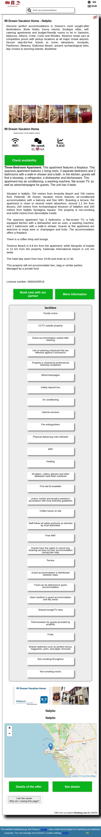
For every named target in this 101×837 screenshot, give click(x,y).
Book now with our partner (33, 294)
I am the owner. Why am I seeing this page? (24, 799)
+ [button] (9, 728)
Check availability (24, 160)
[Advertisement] (50, 77)
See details (72, 786)
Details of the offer (28, 786)
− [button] (9, 733)
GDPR (65, 833)
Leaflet (75, 776)
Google (43, 829)
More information (75, 294)
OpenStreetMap (88, 776)
